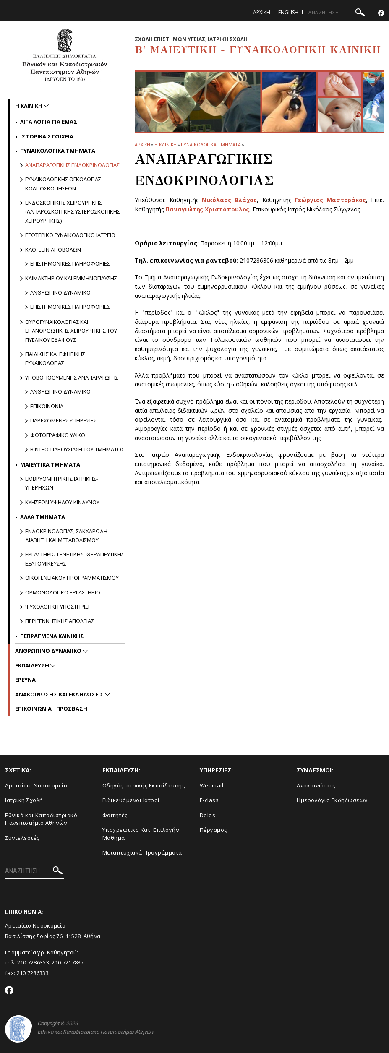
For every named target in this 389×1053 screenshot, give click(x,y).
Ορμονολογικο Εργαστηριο (62, 592)
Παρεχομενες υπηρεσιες (63, 420)
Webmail (212, 785)
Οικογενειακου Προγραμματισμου (72, 577)
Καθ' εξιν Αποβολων (53, 249)
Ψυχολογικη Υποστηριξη (58, 606)
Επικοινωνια (46, 406)
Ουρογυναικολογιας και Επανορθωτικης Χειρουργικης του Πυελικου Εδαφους (71, 331)
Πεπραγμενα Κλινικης (52, 636)
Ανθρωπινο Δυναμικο (49, 650)
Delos (208, 815)
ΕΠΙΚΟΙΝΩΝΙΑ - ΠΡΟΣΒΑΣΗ (51, 708)
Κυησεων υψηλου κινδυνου (62, 502)
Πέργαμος (213, 830)
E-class (209, 800)
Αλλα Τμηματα (42, 517)
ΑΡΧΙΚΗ (142, 144)
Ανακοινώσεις (316, 785)
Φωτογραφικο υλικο (57, 435)
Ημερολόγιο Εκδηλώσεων (332, 800)
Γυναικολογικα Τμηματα (211, 144)
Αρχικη (261, 12)
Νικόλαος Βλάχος (229, 200)
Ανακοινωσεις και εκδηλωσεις (60, 694)
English (288, 12)
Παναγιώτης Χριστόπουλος (207, 209)
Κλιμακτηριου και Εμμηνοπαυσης (71, 278)
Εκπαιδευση (32, 665)
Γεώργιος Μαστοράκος (330, 200)
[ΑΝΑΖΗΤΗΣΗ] (338, 12)
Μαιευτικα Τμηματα (50, 464)
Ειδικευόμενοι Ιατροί (131, 800)
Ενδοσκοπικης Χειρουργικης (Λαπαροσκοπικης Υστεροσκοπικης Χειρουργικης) (72, 211)
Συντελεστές (22, 838)
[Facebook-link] (381, 13)
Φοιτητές (115, 815)
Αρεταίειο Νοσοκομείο (36, 785)
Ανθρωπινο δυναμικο (60, 292)
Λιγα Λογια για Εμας (48, 121)
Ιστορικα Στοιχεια (46, 136)
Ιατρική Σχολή (24, 800)
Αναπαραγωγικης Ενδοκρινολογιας (72, 165)
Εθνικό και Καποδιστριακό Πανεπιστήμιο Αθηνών (41, 819)
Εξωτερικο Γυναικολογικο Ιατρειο (70, 235)
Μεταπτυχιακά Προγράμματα (142, 852)
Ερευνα (25, 679)
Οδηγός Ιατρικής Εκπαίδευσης (143, 785)
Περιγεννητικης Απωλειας (59, 621)
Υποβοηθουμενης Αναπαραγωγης (71, 377)
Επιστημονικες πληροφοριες (70, 263)
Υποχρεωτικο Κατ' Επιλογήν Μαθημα (140, 834)
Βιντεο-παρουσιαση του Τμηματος (77, 449)
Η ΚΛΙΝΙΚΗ (165, 144)
